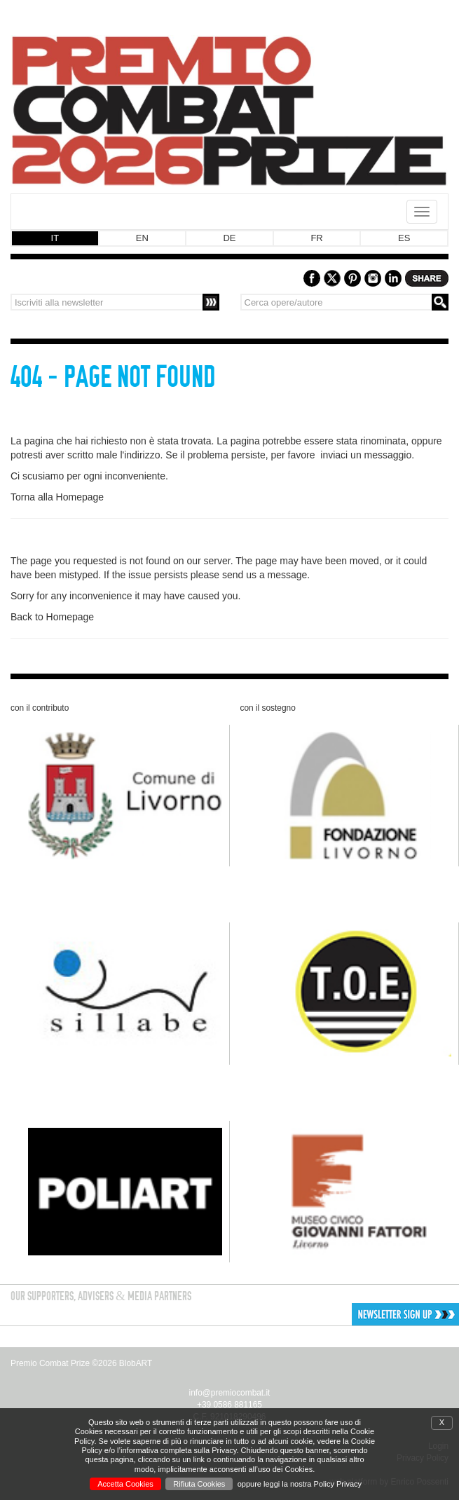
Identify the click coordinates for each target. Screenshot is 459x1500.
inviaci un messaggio (365, 455)
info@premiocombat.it (229, 1393)
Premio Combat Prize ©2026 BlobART (81, 1363)
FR (316, 238)
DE (229, 238)
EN (142, 238)
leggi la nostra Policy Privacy (312, 1484)
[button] (357, 1314)
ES (404, 238)
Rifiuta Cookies (199, 1484)
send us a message (264, 574)
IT (55, 238)
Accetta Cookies (125, 1484)
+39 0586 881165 (229, 1405)
